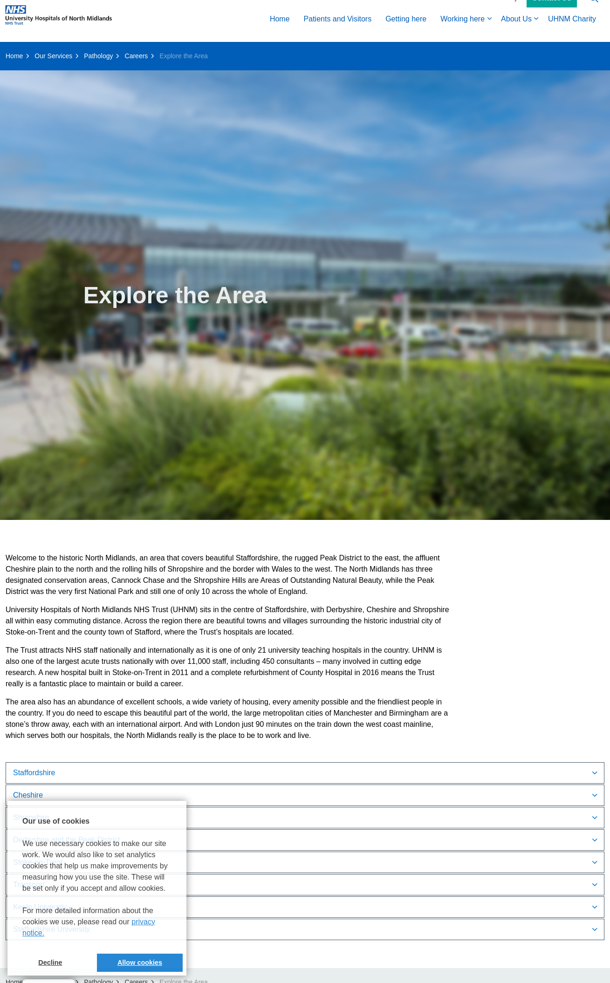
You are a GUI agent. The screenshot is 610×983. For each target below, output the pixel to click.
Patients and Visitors (338, 31)
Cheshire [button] (28, 795)
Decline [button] (50, 962)
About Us (516, 31)
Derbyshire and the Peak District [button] (66, 840)
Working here (462, 31)
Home (280, 31)
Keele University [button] (40, 907)
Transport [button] (29, 884)
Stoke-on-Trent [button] (37, 862)
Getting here (405, 31)
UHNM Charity (572, 31)
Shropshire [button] (31, 817)
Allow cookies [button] (139, 962)
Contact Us (552, 10)
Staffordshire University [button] (51, 929)
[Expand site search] (593, 10)
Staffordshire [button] (34, 773)
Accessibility (500, 10)
